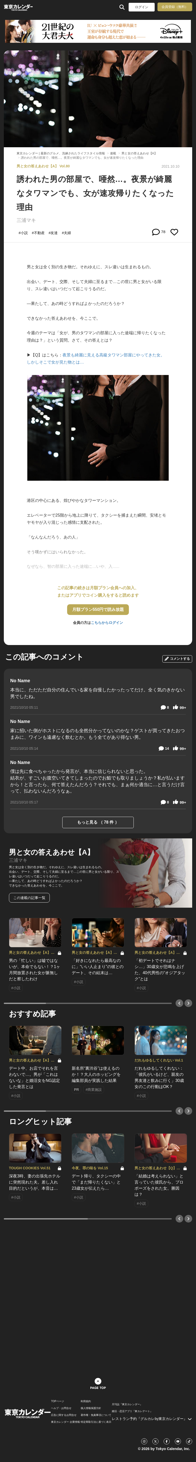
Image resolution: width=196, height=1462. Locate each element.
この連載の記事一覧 (29, 898)
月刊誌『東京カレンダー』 (127, 1404)
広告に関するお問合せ (64, 1415)
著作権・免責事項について (96, 1415)
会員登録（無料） (175, 7)
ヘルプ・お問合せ (61, 1408)
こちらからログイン (107, 623)
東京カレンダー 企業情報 (65, 1422)
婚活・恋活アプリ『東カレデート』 (132, 1411)
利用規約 (86, 1401)
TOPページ (57, 1401)
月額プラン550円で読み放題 (98, 609)
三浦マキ (26, 220)
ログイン (141, 7)
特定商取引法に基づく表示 (96, 1422)
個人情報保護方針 (91, 1408)
